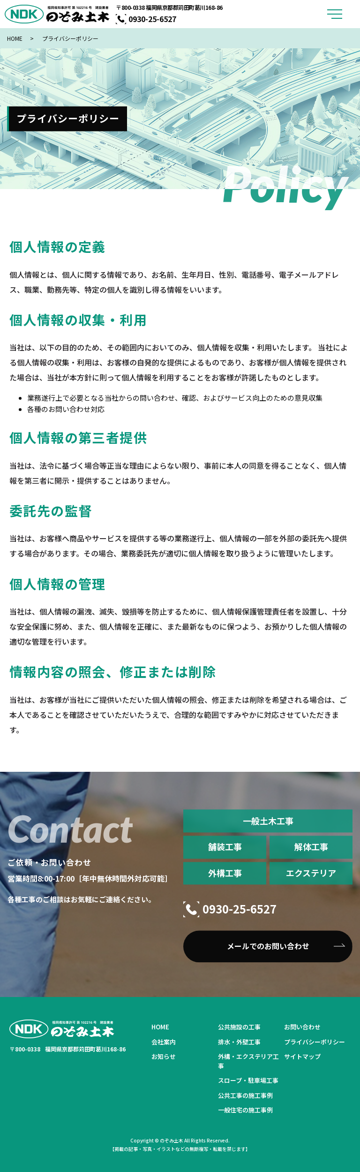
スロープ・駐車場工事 (248, 1080)
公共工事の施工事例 (245, 1095)
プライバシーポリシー (314, 1041)
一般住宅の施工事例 (245, 1109)
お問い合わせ (302, 1026)
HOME (14, 38)
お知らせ (163, 1056)
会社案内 (163, 1041)
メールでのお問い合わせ (268, 945)
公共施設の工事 (239, 1026)
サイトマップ (302, 1056)
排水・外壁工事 (239, 1041)
